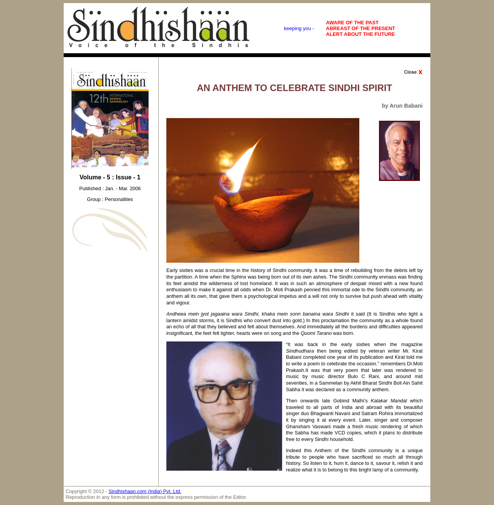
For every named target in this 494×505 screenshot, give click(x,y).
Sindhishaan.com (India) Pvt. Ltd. (144, 491)
